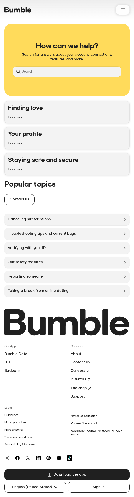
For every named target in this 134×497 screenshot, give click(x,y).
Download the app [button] (66, 475)
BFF (7, 362)
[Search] (67, 72)
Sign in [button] (99, 487)
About (76, 354)
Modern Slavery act (84, 423)
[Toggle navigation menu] (123, 10)
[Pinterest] (48, 458)
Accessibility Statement (20, 444)
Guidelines (11, 415)
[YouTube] (59, 458)
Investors (81, 379)
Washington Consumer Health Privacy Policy (96, 432)
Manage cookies (15, 422)
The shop (81, 388)
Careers (81, 371)
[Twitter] (27, 458)
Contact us (80, 362)
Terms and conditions (18, 437)
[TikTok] (69, 458)
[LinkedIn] (38, 458)
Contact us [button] (19, 199)
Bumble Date (15, 354)
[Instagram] (7, 458)
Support (78, 396)
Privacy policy (13, 430)
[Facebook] (17, 458)
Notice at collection (84, 416)
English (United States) (35, 487)
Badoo (12, 371)
